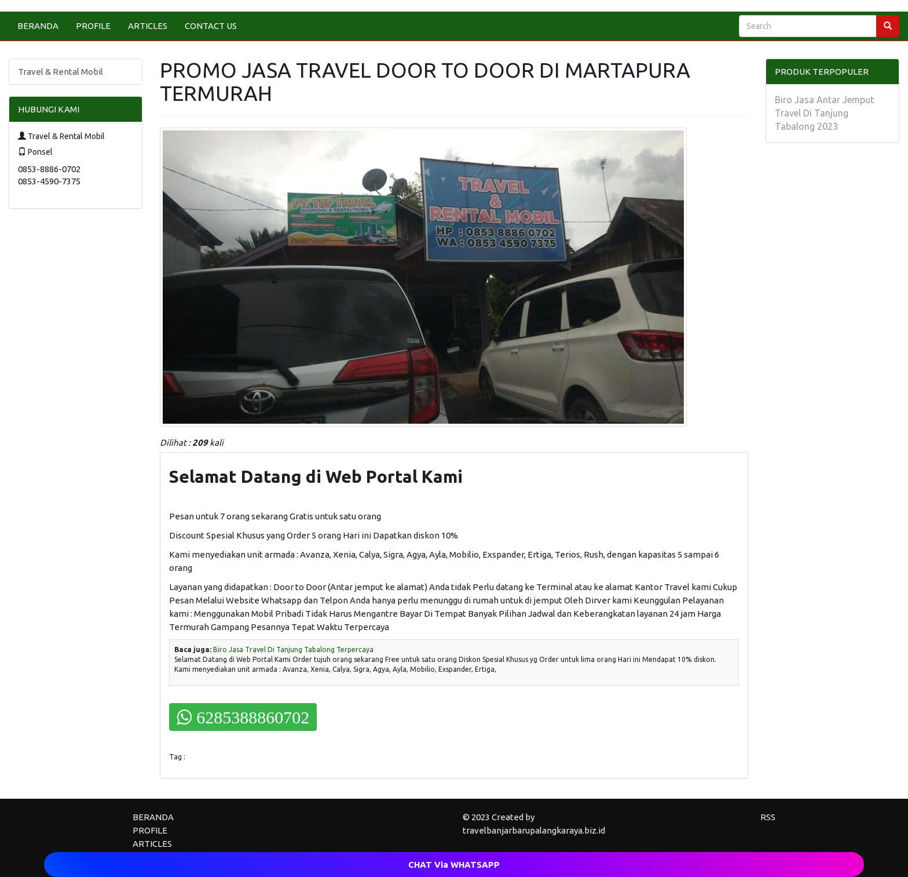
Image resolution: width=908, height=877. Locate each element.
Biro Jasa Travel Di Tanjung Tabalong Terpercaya (293, 649)
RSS (767, 817)
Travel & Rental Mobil (60, 72)
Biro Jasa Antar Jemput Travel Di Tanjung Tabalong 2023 (824, 113)
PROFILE (93, 26)
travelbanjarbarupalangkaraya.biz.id (534, 830)
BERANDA (37, 26)
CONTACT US (211, 26)
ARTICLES (147, 26)
